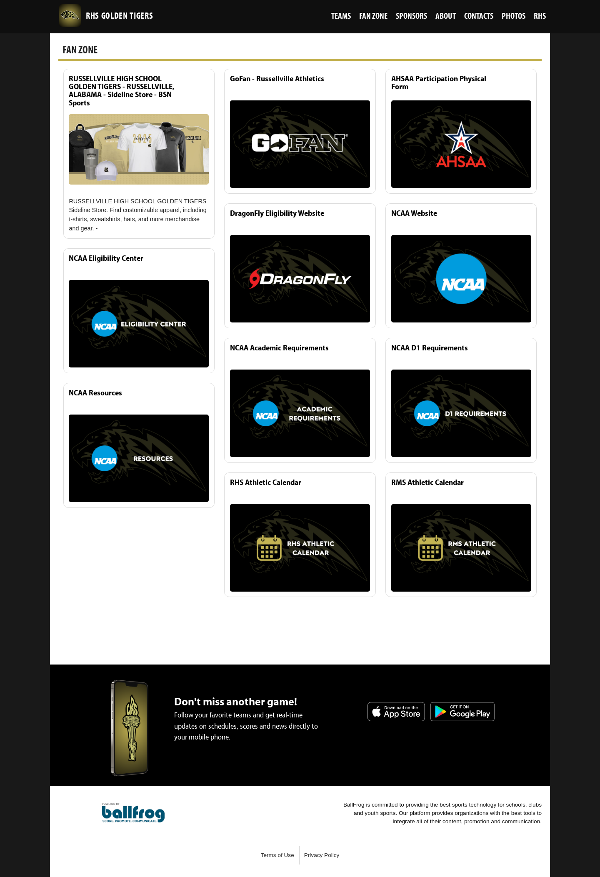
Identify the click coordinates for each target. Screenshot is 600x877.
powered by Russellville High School (133, 813)
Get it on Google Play (462, 711)
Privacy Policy (322, 855)
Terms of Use (277, 855)
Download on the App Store (396, 711)
